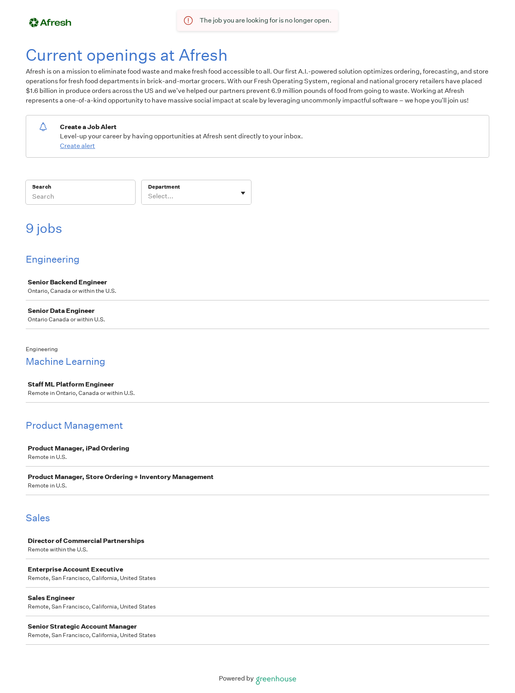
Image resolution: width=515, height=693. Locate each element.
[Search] (80, 197)
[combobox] (148, 196)
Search (41, 186)
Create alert (77, 146)
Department (164, 186)
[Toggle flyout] (243, 193)
